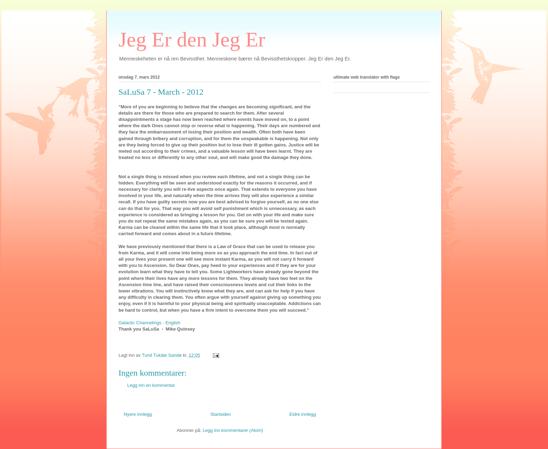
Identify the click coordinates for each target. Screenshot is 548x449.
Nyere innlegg (138, 414)
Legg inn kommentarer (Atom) (233, 430)
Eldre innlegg (302, 414)
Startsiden (220, 414)
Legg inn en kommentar (151, 385)
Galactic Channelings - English (149, 322)
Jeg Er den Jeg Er (191, 39)
